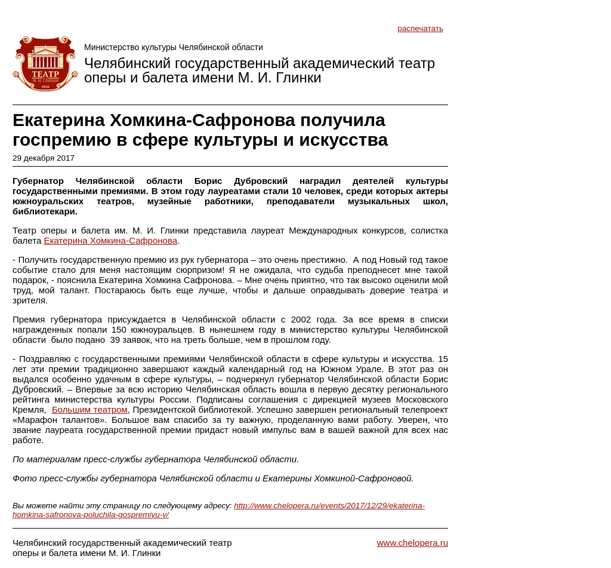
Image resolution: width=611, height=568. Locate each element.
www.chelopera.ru (412, 543)
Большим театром (90, 409)
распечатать (420, 28)
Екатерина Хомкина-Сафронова (110, 240)
